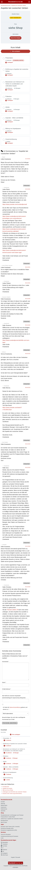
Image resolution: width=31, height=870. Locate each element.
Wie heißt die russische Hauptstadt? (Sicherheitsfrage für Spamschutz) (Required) (13, 696)
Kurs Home (3, 732)
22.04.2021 (27, 189)
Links (2, 838)
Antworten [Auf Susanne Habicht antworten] (27, 321)
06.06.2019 (27, 353)
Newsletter (4, 842)
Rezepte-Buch (4, 820)
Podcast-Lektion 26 (12, 609)
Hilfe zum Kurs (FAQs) (7, 790)
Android (17, 826)
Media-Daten (4, 805)
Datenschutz (4, 809)
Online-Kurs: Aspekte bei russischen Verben (12, 818)
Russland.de (15, 2)
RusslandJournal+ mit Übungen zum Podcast (12, 815)
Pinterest (4, 849)
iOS (13, 826)
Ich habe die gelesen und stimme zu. (15, 708)
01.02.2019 (27, 586)
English (13, 857)
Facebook (4, 844)
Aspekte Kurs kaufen (7, 788)
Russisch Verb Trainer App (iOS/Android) (12, 793)
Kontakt (3, 801)
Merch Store (4, 822)
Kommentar (5, 661)
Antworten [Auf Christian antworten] (27, 583)
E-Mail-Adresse (6, 689)
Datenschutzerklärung (15, 707)
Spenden (3, 810)
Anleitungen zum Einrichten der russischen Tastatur (14, 791)
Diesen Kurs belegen (15, 37)
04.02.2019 (27, 444)
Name (4, 682)
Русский (18, 857)
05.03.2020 (27, 298)
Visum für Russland (6, 834)
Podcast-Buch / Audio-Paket (8, 816)
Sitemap (3, 803)
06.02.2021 (27, 267)
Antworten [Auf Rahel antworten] (27, 185)
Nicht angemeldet (15, 17)
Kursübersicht (5, 786)
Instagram (4, 853)
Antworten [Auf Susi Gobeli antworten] (27, 464)
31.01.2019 (27, 546)
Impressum (3, 807)
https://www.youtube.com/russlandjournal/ (14, 204)
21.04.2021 (27, 158)
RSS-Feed (4, 855)
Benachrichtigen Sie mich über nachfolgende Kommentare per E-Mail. (15, 716)
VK (2, 851)
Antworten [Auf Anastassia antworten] (27, 263)
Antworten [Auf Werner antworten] (27, 384)
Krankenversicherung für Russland (9, 836)
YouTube (4, 846)
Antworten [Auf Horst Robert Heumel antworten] (27, 279)
